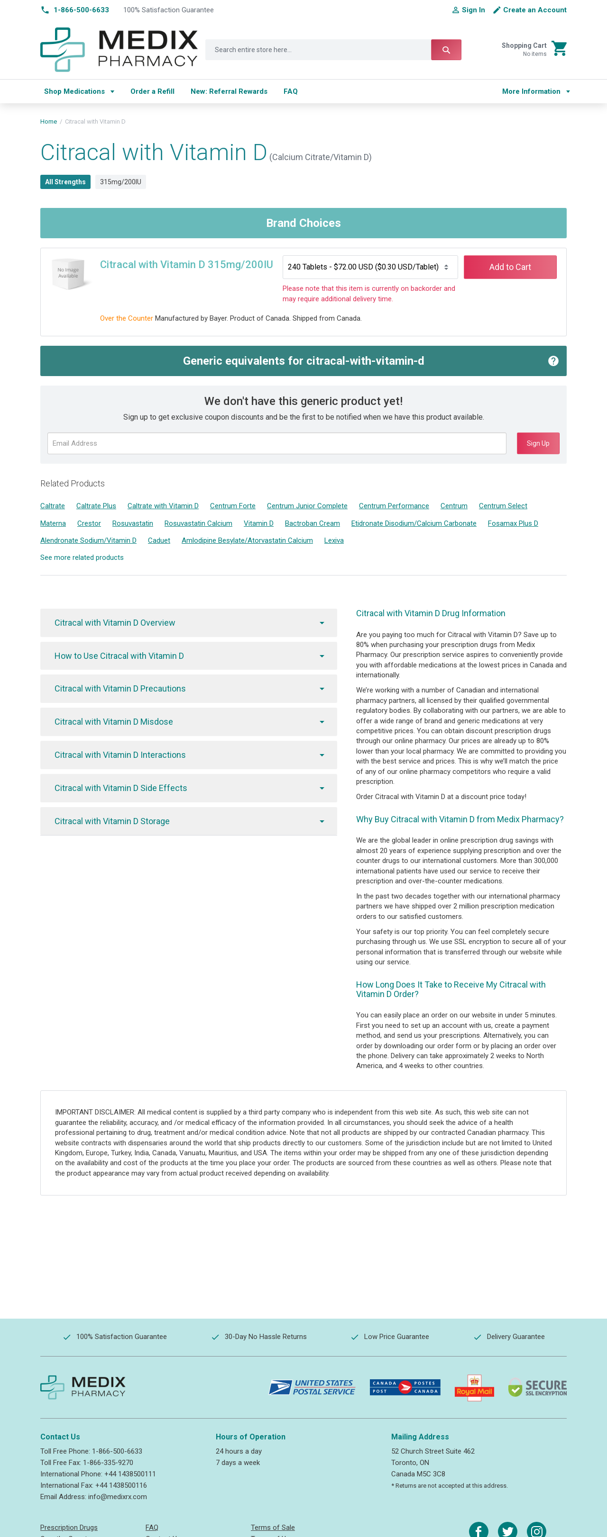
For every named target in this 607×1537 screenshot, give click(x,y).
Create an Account (535, 10)
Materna (53, 523)
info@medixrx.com (117, 1496)
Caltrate (52, 506)
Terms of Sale (273, 1527)
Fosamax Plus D (513, 523)
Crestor (89, 523)
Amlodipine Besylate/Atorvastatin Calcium (247, 540)
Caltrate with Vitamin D (163, 506)
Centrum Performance (394, 506)
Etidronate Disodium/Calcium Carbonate (414, 523)
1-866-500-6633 (117, 1451)
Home (48, 121)
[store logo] (119, 49)
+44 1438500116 (121, 1485)
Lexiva (334, 540)
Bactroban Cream (312, 523)
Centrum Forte (233, 506)
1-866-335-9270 (108, 1462)
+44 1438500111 (130, 1474)
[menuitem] (79, 91)
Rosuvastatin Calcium (198, 523)
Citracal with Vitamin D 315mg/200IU (186, 264)
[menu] (264, 91)
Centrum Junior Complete (307, 506)
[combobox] (333, 49)
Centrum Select (503, 506)
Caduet (159, 540)
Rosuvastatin (132, 523)
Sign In (473, 10)
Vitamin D (259, 523)
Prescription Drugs (69, 1527)
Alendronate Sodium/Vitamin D (88, 540)
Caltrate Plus (96, 506)
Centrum (454, 506)
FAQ (152, 1527)
